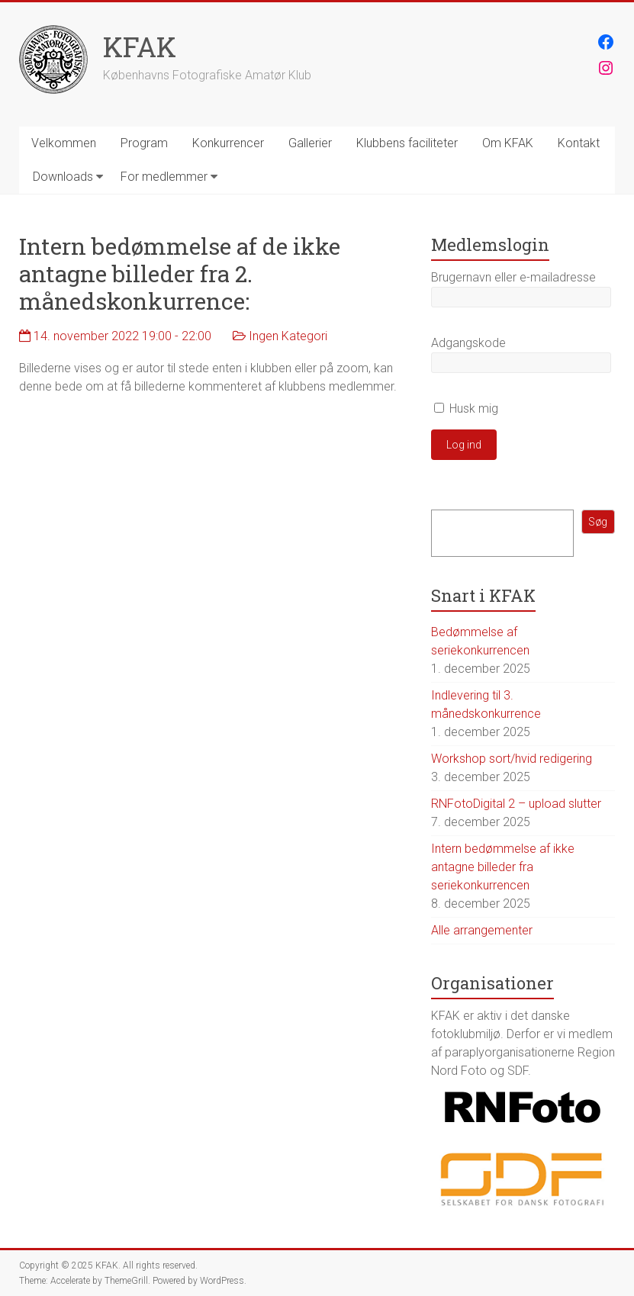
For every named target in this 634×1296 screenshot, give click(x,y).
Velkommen (63, 143)
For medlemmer (164, 176)
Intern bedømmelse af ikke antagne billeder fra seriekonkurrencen (502, 866)
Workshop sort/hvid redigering (511, 758)
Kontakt (579, 143)
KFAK (139, 46)
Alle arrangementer (482, 930)
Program (144, 143)
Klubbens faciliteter (407, 143)
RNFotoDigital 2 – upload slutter (516, 803)
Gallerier (310, 143)
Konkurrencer (228, 143)
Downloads (63, 176)
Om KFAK (507, 143)
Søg (597, 522)
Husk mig (466, 408)
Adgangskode (468, 343)
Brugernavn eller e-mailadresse (513, 277)
